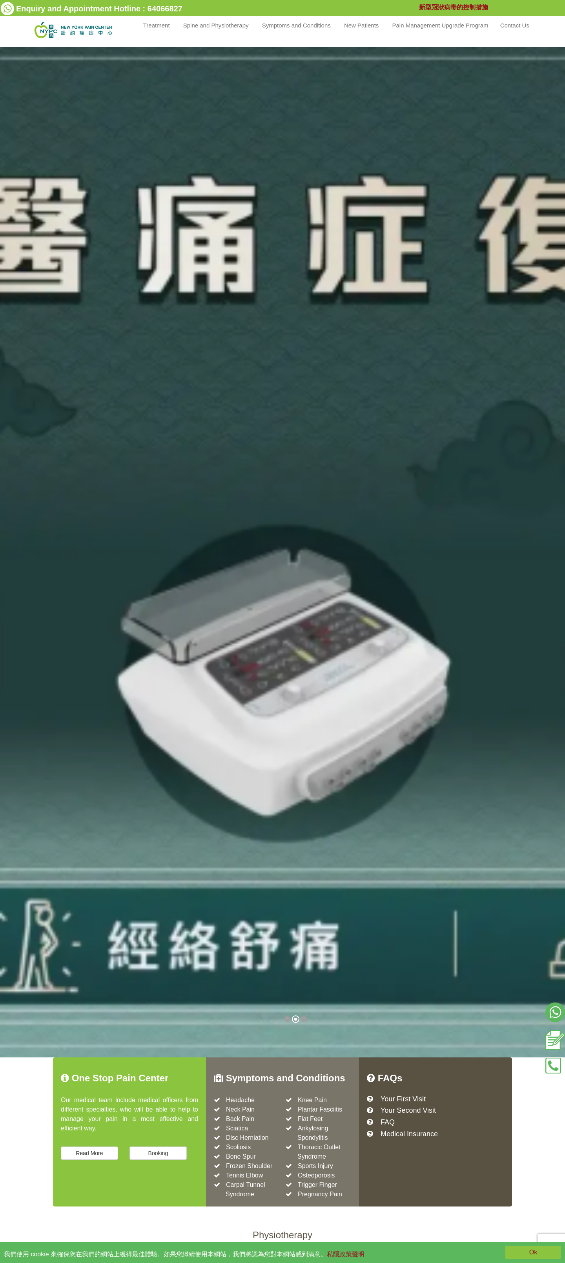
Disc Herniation (247, 1137)
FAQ (388, 1122)
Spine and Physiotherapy (216, 25)
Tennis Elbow (244, 1175)
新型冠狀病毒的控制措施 (453, 7)
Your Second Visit (408, 1110)
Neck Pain (240, 1109)
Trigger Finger (317, 1184)
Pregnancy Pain (320, 1194)
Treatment (157, 25)
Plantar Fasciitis (320, 1109)
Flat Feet (310, 1118)
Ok (533, 1252)
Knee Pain (312, 1100)
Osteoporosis (316, 1175)
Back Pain (240, 1118)
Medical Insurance (409, 1134)
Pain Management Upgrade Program (440, 25)
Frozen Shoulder (249, 1166)
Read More (89, 1153)
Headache (240, 1100)
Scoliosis (238, 1147)
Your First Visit (403, 1099)
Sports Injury (315, 1166)
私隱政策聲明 (346, 1254)
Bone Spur (241, 1156)
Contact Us (515, 25)
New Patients (362, 25)
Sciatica (237, 1128)
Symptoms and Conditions (297, 25)
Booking (158, 1153)
